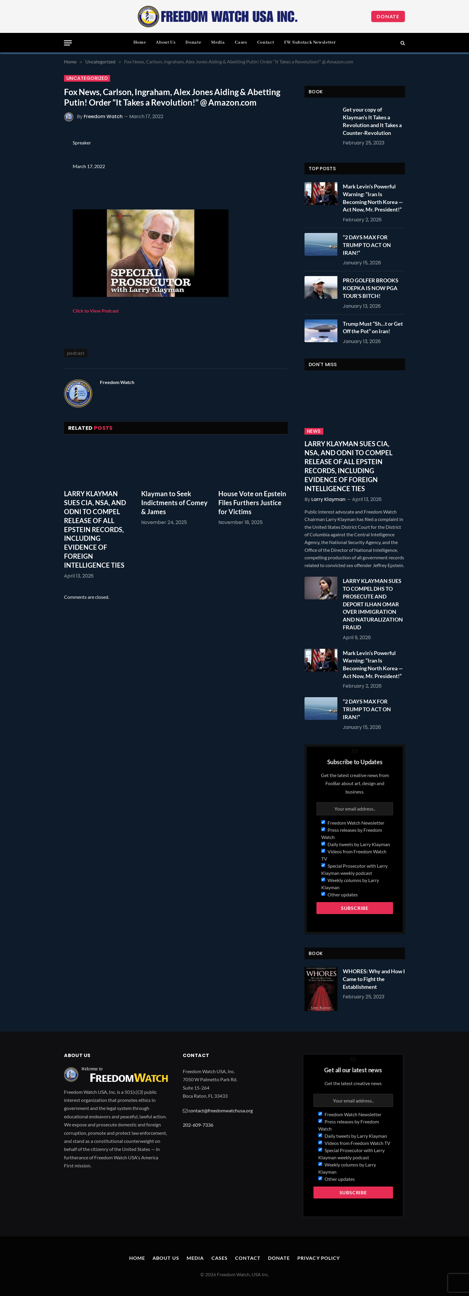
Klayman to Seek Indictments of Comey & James (174, 503)
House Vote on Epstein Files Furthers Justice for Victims (252, 503)
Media (218, 42)
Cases (241, 42)
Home (139, 42)
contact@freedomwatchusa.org (220, 1110)
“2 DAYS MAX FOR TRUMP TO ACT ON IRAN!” (367, 245)
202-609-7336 (198, 1125)
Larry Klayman (328, 499)
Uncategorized (87, 78)
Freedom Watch (103, 116)
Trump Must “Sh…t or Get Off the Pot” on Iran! (373, 327)
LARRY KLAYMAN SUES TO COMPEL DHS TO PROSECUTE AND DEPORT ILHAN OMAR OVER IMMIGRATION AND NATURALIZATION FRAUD (373, 604)
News (314, 431)
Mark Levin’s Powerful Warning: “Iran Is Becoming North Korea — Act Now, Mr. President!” (373, 198)
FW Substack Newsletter (310, 42)
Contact (265, 42)
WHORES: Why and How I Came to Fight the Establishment (374, 979)
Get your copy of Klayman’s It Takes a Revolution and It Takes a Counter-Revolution (372, 121)
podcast (75, 353)
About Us (165, 42)
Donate (388, 16)
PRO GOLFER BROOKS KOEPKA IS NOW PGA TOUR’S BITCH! (370, 288)
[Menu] (68, 43)
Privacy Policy (318, 1258)
